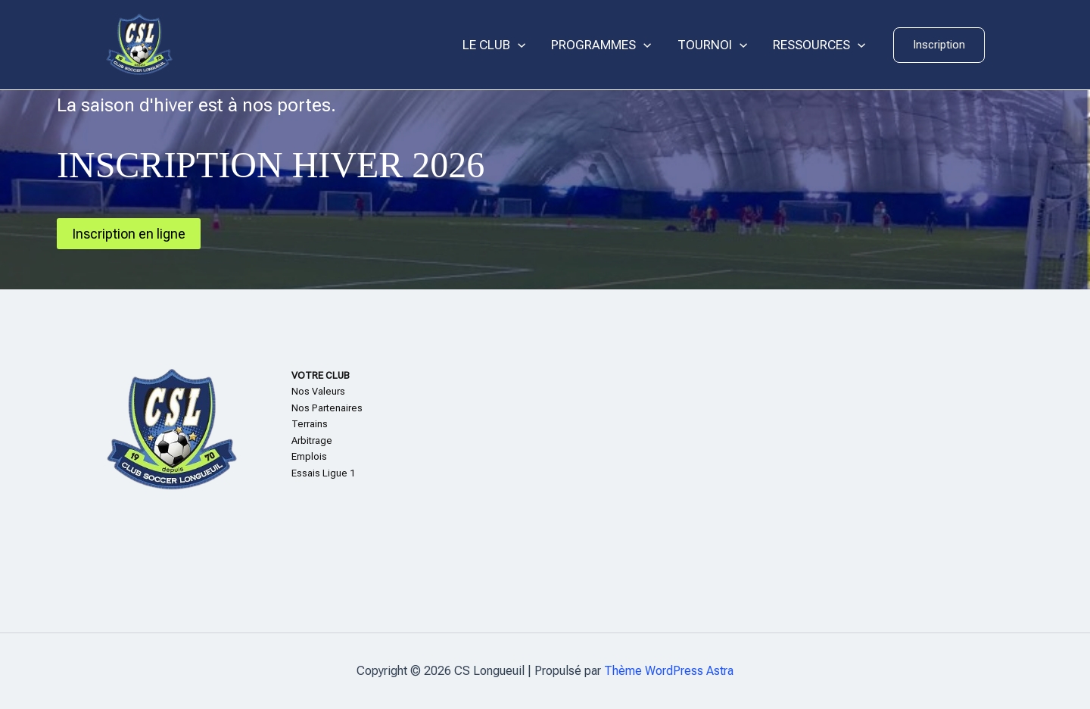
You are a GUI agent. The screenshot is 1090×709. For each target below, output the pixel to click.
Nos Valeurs (318, 391)
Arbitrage (311, 440)
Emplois (309, 456)
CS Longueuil (249, 44)
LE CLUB (493, 45)
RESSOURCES (819, 45)
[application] (517, 45)
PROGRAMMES (601, 45)
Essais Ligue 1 (323, 473)
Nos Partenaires (327, 408)
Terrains (309, 423)
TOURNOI (712, 45)
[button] (939, 45)
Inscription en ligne (128, 234)
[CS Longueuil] (139, 44)
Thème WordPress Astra (668, 671)
